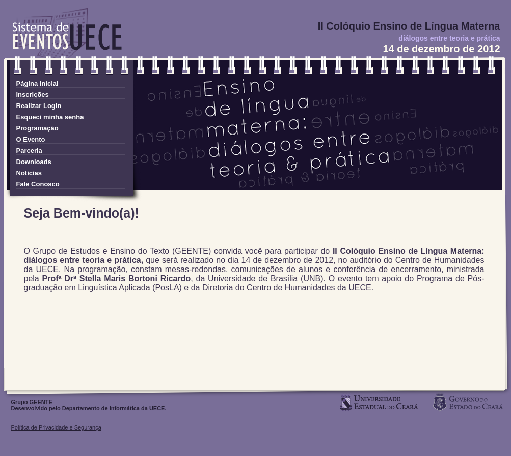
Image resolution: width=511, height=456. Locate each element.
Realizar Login (39, 106)
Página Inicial (37, 83)
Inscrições (32, 94)
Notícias (29, 173)
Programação (37, 128)
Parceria (29, 150)
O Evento (30, 139)
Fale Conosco (38, 184)
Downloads (33, 162)
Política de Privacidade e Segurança (56, 427)
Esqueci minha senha (50, 117)
